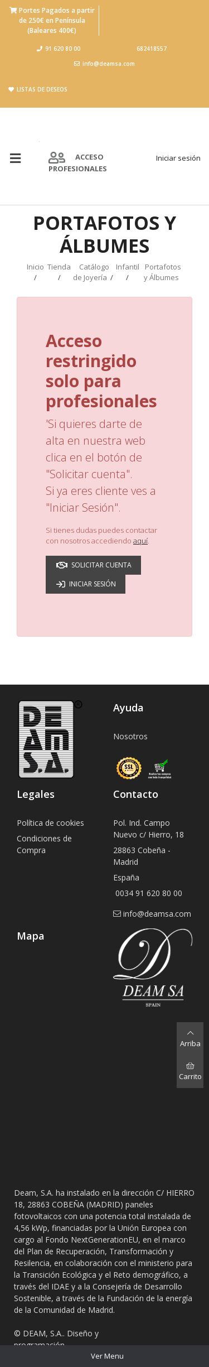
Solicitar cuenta (94, 565)
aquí (140, 541)
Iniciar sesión (178, 158)
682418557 (152, 48)
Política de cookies (50, 822)
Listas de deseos (37, 89)
